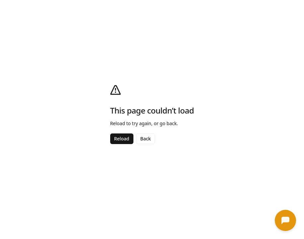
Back (145, 138)
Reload (121, 138)
